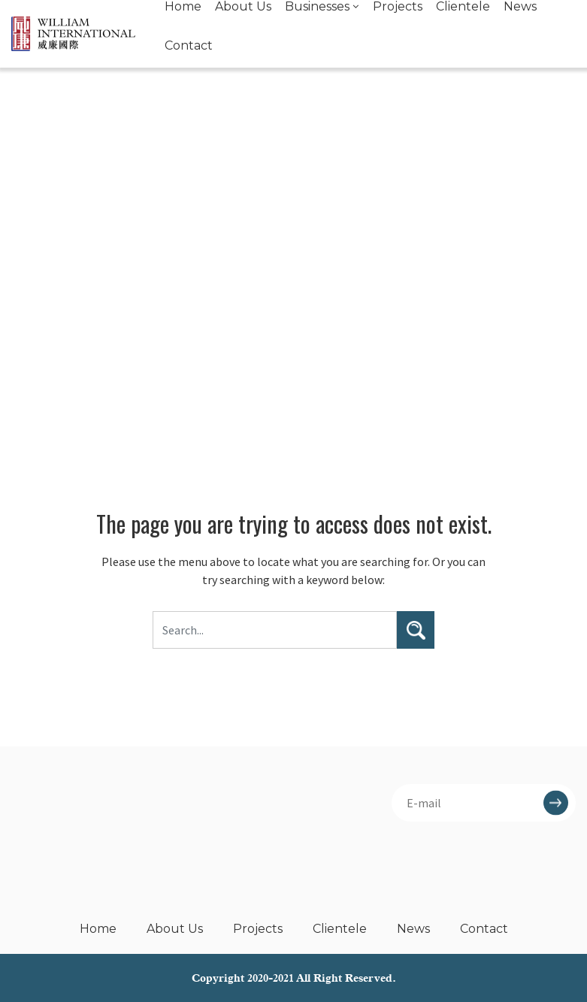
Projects (258, 929)
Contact (189, 45)
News (413, 929)
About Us (175, 929)
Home (98, 929)
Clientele (340, 929)
